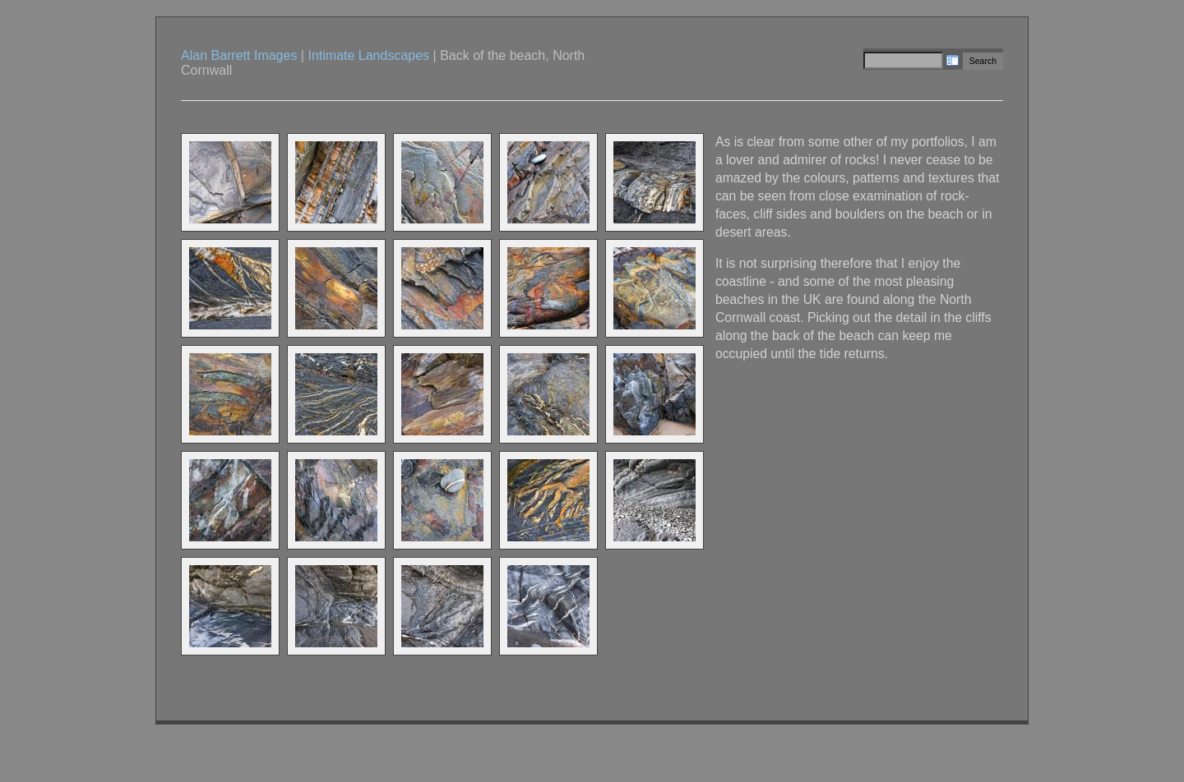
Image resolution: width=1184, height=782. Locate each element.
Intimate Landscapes (368, 55)
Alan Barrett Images (239, 55)
